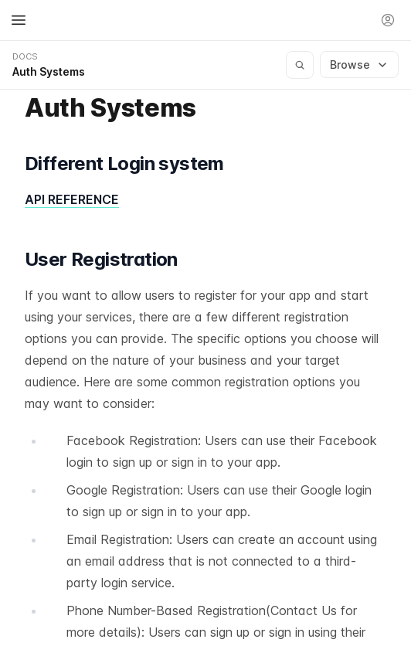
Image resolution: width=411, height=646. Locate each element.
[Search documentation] (300, 65)
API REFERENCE (72, 199)
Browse (359, 64)
